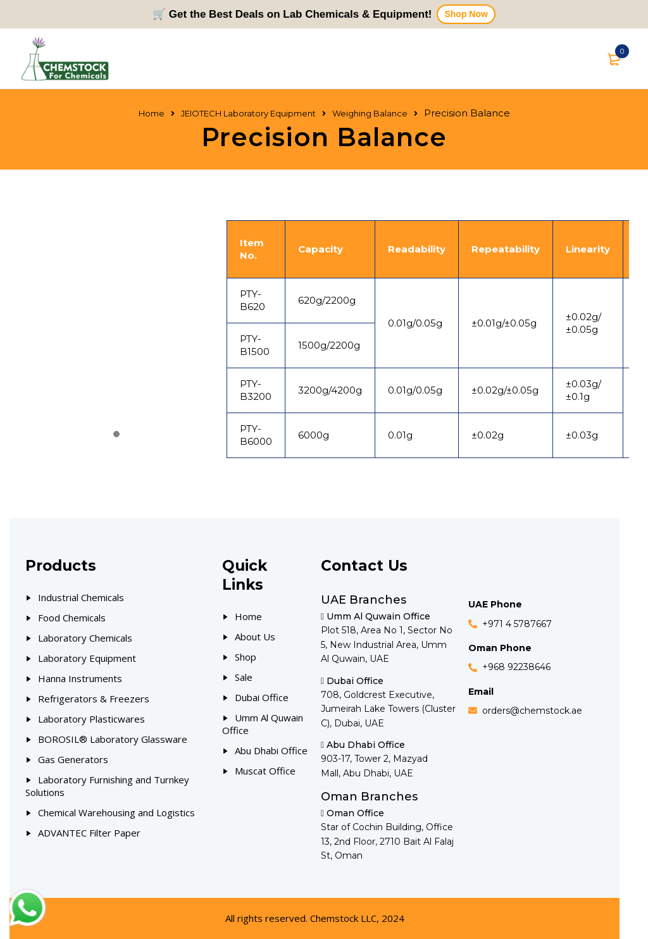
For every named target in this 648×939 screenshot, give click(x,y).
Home (152, 113)
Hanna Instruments (80, 678)
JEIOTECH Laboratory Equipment (248, 113)
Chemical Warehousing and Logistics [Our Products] (116, 812)
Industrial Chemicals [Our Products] (81, 597)
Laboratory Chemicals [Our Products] (85, 637)
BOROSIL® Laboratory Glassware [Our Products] (112, 739)
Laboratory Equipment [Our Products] (87, 658)
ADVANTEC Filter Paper (89, 832)
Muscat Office (265, 770)
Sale (243, 677)
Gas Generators (73, 759)
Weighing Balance (370, 113)
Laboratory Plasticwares (91, 718)
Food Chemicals (72, 617)
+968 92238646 (516, 667)
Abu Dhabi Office (271, 750)
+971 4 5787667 (517, 624)
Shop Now (465, 14)
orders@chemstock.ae (532, 710)
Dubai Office (262, 697)
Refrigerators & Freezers (93, 698)
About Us (255, 636)
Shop (245, 656)
